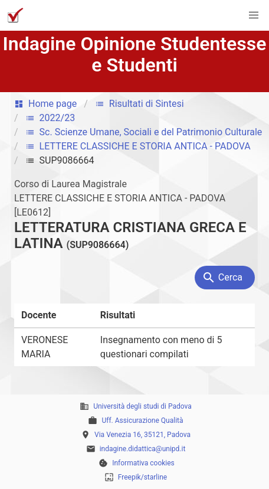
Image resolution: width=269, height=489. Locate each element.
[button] (253, 15)
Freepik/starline (142, 477)
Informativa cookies (143, 463)
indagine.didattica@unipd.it (143, 449)
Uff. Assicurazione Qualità (142, 420)
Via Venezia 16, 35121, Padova (142, 435)
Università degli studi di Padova (142, 406)
